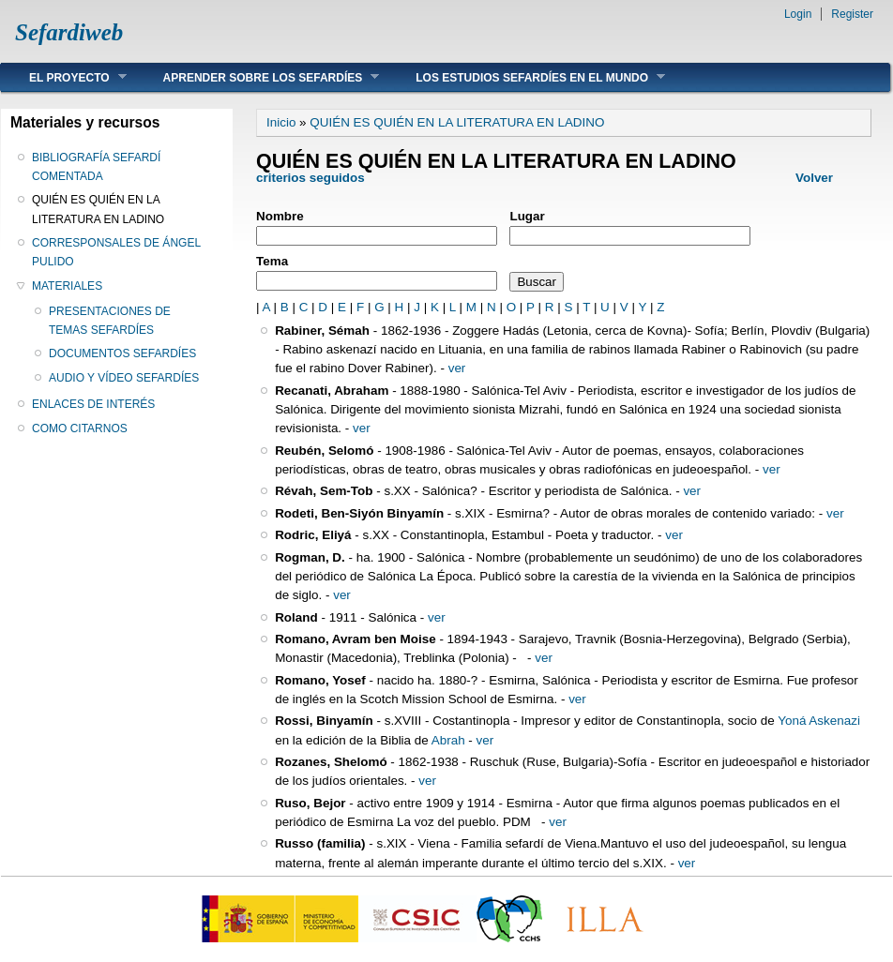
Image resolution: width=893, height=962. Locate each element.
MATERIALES (67, 286)
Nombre (280, 216)
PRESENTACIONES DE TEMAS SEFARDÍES (110, 321)
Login (797, 14)
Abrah (448, 740)
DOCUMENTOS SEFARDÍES (122, 353)
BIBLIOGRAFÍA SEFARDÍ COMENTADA (96, 167)
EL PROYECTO (64, 77)
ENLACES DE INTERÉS (93, 404)
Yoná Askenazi (819, 721)
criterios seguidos (310, 178)
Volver (814, 178)
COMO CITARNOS (80, 428)
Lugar (526, 216)
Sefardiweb (69, 32)
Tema (272, 261)
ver (457, 368)
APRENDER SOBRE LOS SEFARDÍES (257, 77)
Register (852, 14)
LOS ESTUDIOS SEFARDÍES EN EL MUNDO (526, 77)
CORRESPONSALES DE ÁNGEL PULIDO (116, 252)
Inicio (280, 122)
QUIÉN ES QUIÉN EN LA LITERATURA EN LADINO (98, 209)
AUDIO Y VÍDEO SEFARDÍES (124, 377)
